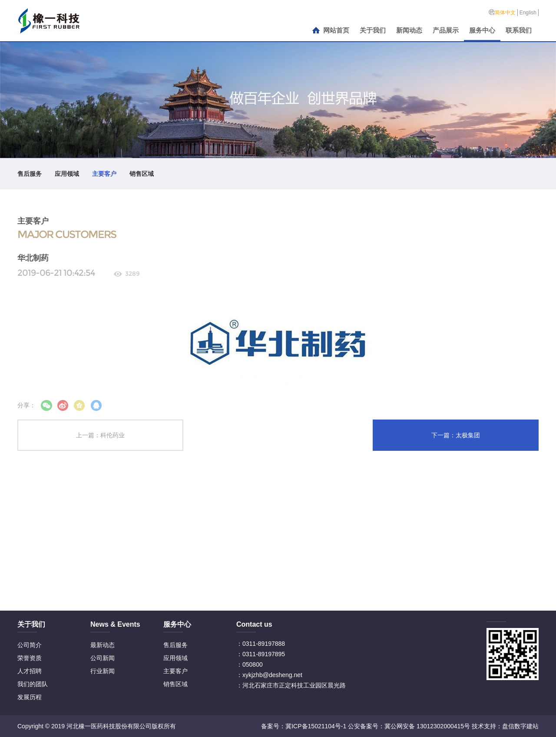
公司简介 (29, 644)
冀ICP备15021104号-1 (315, 726)
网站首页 (336, 30)
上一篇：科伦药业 (100, 435)
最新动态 (102, 644)
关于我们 (373, 30)
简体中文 (505, 13)
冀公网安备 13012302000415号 (427, 726)
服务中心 (482, 30)
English (528, 13)
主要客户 (104, 173)
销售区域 (141, 173)
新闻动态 (409, 30)
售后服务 (29, 173)
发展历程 (29, 697)
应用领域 (67, 173)
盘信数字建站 (520, 726)
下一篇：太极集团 (455, 435)
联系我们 (519, 30)
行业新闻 (102, 671)
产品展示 (446, 30)
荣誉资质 (29, 657)
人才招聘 (29, 671)
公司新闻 (102, 657)
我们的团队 (32, 684)
